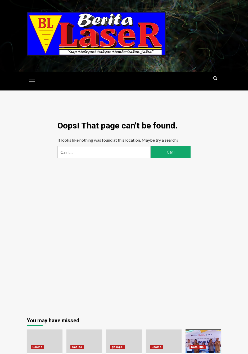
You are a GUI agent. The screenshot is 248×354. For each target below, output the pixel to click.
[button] (32, 78)
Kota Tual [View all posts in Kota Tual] (197, 347)
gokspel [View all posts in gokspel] (117, 347)
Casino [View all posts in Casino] (37, 347)
